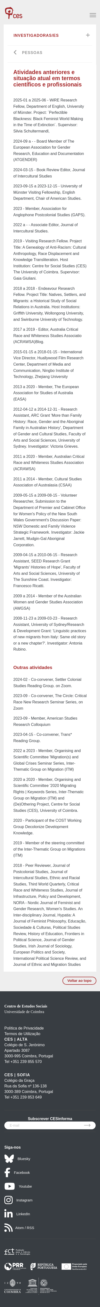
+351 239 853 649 (26, 1097)
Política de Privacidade (24, 1028)
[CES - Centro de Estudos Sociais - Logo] (13, 10)
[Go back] (15, 52)
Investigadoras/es (36, 35)
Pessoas (32, 53)
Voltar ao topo (79, 980)
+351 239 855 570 (26, 1062)
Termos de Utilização (22, 1034)
